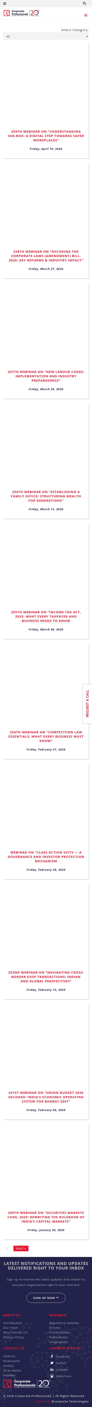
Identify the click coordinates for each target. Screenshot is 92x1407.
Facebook (59, 1357)
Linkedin (59, 1370)
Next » (21, 1248)
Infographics (58, 1342)
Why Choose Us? (15, 1332)
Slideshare (60, 1376)
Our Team (10, 1328)
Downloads (11, 1361)
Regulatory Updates (64, 1323)
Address (9, 1356)
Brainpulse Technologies (70, 1401)
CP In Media (12, 1370)
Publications (58, 1337)
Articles (55, 1328)
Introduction (12, 1323)
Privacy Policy (13, 1337)
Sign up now (46, 1298)
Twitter (57, 1363)
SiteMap (9, 1375)
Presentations (59, 1332)
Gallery (8, 1366)
